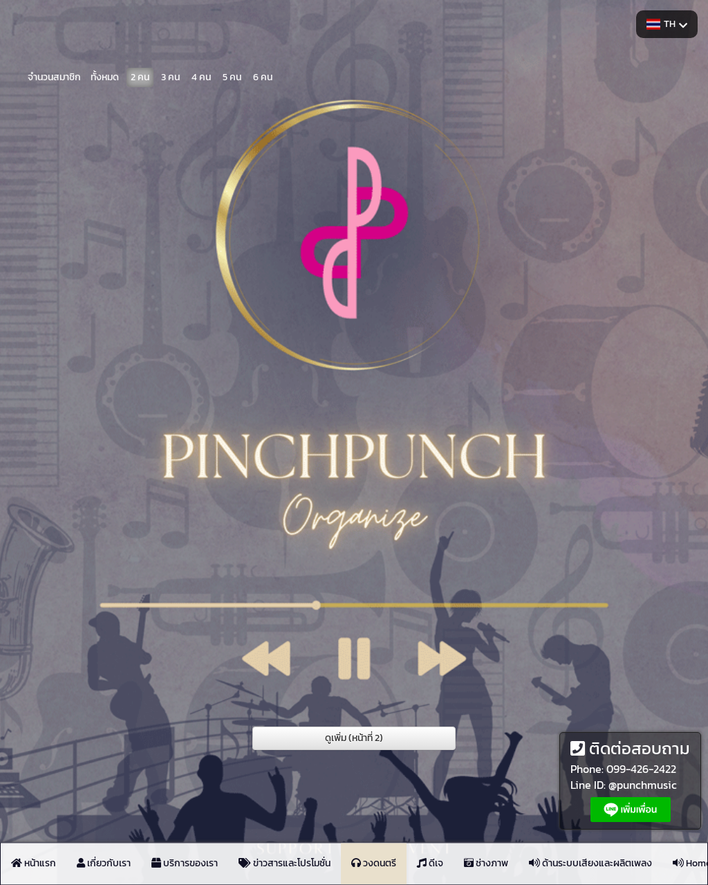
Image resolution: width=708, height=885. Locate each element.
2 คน (140, 76)
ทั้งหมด (105, 76)
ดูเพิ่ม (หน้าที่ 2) (354, 738)
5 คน (232, 76)
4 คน (201, 76)
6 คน (262, 76)
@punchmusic (642, 784)
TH (666, 24)
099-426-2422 (641, 768)
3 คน (170, 76)
